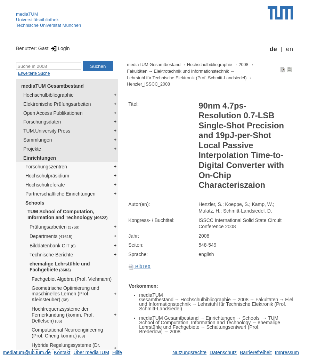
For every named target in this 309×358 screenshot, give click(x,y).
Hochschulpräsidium (47, 175)
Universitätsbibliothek (37, 19)
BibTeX (139, 266)
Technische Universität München (48, 25)
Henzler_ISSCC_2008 (148, 84)
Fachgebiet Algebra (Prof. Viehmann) (72, 279)
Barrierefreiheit (256, 352)
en (289, 49)
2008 (244, 64)
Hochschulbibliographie (48, 95)
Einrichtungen (39, 158)
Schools (34, 203)
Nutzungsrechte (189, 352)
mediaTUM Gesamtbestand (52, 86)
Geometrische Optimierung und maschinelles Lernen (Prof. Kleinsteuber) (65, 294)
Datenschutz (223, 352)
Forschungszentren (46, 166)
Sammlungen (37, 140)
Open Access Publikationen (52, 113)
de (273, 49)
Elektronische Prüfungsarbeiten (57, 104)
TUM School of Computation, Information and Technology (67, 214)
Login (60, 48)
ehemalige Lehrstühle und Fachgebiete (60, 266)
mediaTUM (27, 14)
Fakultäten (137, 71)
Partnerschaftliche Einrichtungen (60, 194)
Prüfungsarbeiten (55, 227)
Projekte (32, 149)
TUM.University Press (46, 131)
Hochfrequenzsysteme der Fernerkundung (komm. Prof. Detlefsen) (63, 315)
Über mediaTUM (91, 352)
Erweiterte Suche (34, 73)
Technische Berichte (51, 254)
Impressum (287, 352)
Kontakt (62, 352)
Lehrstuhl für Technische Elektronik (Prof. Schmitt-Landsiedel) (186, 77)
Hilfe (117, 352)
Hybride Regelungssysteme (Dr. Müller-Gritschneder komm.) (66, 348)
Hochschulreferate (45, 185)
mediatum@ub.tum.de (27, 352)
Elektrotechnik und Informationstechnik (191, 71)
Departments (51, 236)
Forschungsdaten (42, 122)
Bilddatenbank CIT (53, 245)
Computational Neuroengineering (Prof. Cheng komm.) (67, 333)
